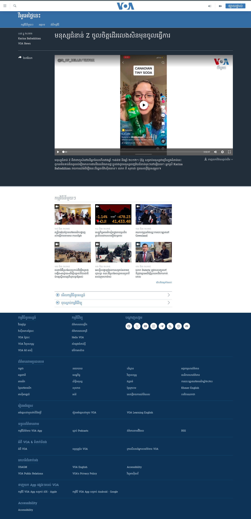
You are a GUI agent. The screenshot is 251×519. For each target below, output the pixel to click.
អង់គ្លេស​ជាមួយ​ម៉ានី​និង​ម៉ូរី (29, 413)
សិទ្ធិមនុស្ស (78, 382)
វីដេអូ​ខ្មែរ (22, 325)
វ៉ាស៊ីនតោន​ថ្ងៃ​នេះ (26, 331)
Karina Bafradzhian (29, 39)
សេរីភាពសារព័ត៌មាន (190, 375)
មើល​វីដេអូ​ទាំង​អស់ (164, 282)
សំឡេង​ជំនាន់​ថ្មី (79, 344)
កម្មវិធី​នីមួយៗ (27, 25)
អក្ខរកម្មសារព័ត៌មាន (190, 369)
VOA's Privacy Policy (85, 474)
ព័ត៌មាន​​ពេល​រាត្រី (79, 331)
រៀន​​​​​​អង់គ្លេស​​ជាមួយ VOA (84, 413)
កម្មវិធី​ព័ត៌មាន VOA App (30, 431)
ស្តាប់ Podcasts (80, 431)
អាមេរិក (21, 382)
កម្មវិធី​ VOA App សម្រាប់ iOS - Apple (37, 492)
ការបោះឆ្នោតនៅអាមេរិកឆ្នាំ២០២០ (197, 382)
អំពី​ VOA (22, 449)
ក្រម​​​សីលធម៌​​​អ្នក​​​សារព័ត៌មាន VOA (142, 449)
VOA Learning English (140, 413)
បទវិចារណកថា (188, 394)
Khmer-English (190, 388)
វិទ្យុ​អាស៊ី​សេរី (132, 474)
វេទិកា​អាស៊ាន (78, 350)
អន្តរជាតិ (22, 375)
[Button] (25, 58)
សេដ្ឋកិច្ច (76, 375)
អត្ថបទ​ (42, 25)
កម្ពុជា (21, 369)
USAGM (22, 467)
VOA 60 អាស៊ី (25, 350)
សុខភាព (76, 388)
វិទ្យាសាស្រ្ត (132, 375)
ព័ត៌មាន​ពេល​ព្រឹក (79, 325)
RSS (183, 431)
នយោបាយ (78, 369)
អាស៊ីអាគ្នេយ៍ (24, 394)
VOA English (80, 467)
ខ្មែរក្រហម (131, 388)
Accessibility (134, 467)
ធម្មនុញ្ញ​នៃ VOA (80, 449)
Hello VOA (78, 337)
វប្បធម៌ (130, 382)
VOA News (24, 44)
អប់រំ (74, 394)
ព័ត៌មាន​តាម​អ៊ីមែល (135, 431)
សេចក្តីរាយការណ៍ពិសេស (138, 394)
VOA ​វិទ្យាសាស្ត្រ (26, 344)
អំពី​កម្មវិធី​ (55, 25)
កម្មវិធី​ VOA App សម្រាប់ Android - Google (95, 492)
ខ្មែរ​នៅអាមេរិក (24, 388)
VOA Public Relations (30, 474)
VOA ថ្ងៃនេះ (24, 337)
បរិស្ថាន (130, 369)
